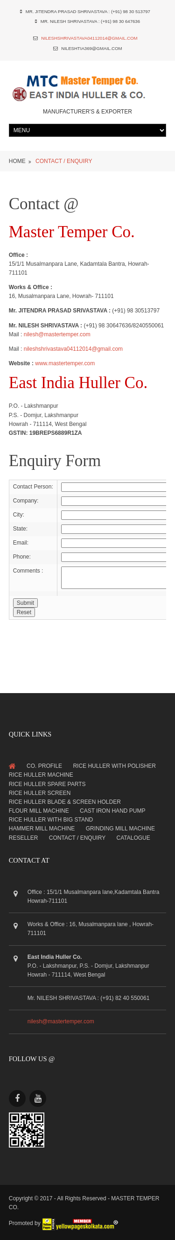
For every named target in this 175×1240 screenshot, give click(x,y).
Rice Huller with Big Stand (51, 819)
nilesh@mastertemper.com (57, 334)
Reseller (23, 838)
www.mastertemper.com (65, 363)
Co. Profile (44, 766)
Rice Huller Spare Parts (47, 784)
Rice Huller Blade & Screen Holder (65, 802)
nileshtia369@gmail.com (91, 48)
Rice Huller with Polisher (114, 766)
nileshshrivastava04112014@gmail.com (89, 38)
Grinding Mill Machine (120, 828)
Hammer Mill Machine (42, 828)
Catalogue (133, 838)
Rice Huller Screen (40, 793)
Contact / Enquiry (77, 838)
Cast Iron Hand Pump (112, 811)
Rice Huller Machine (41, 775)
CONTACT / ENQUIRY (63, 161)
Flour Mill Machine (39, 811)
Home (17, 161)
